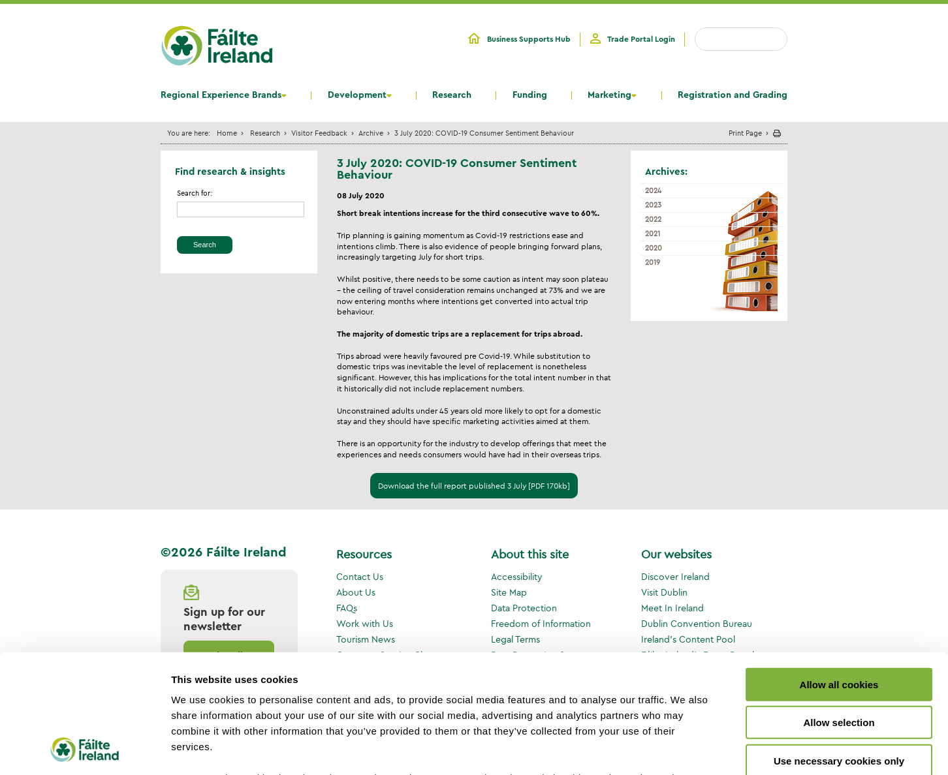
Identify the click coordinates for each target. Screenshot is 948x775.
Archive (370, 133)
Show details (685, 749)
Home (227, 133)
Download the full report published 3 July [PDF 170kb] (474, 486)
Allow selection (838, 611)
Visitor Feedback (319, 133)
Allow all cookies (839, 573)
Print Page (745, 133)
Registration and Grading (732, 95)
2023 (653, 204)
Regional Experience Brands (221, 95)
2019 (652, 262)
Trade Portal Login (641, 39)
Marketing (609, 95)
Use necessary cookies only (839, 650)
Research (451, 95)
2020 (653, 247)
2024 (653, 190)
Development (357, 95)
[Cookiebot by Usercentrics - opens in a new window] (84, 749)
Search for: (194, 193)
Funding (530, 95)
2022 (653, 219)
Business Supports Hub (529, 39)
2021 (652, 233)
